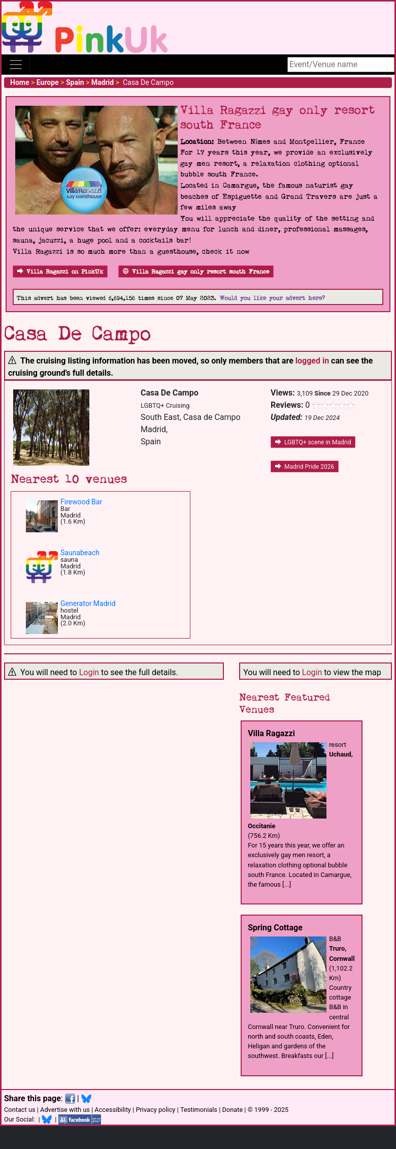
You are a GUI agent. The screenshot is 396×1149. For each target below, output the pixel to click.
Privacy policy (155, 1109)
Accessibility (112, 1109)
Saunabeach (80, 553)
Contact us (20, 1109)
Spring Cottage (275, 927)
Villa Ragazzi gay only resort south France (196, 271)
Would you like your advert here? (272, 298)
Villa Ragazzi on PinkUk (60, 271)
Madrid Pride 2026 (304, 466)
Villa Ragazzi (271, 733)
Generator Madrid (88, 603)
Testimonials (198, 1109)
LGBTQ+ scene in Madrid (313, 442)
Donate (232, 1109)
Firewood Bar (81, 502)
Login (89, 672)
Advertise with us (65, 1109)
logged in (312, 361)
